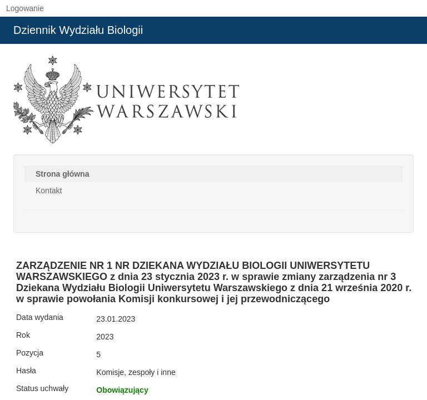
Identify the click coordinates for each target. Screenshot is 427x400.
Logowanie (25, 8)
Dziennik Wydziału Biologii (78, 30)
